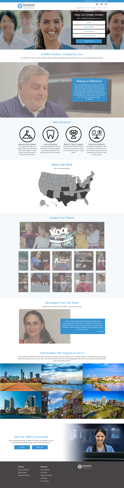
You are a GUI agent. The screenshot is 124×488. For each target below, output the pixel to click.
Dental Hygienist (89, 27)
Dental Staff (40, 447)
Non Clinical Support (88, 35)
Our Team (87, 7)
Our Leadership (45, 469)
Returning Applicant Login (90, 1)
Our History (44, 472)
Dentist (89, 22)
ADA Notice (44, 478)
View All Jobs (89, 41)
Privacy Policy (45, 481)
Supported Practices (46, 475)
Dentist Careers (22, 472)
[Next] (105, 272)
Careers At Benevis (23, 469)
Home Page (79, 7)
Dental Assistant (89, 31)
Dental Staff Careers (24, 475)
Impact (105, 7)
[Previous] (18, 272)
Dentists (93, 7)
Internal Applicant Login (102, 1)
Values (100, 7)
